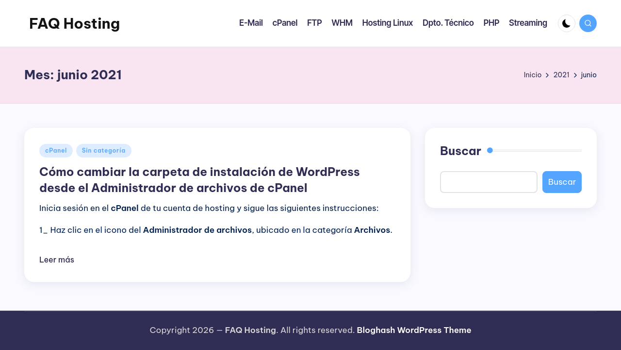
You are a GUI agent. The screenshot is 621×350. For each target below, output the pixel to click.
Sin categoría (104, 150)
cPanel (56, 150)
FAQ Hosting (74, 23)
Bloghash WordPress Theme (414, 330)
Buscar (460, 150)
